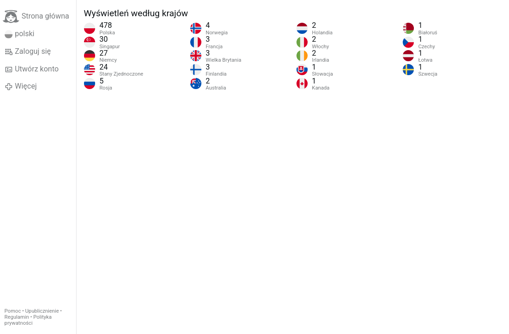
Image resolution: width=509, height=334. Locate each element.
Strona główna (36, 16)
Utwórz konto (32, 69)
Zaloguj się (28, 51)
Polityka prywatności (28, 320)
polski (20, 34)
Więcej (21, 86)
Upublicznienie (42, 311)
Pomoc (13, 311)
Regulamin (17, 317)
